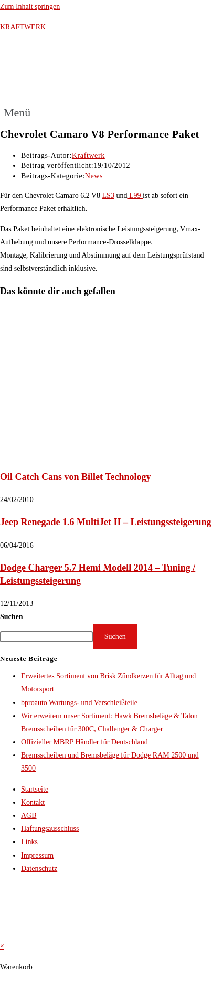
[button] (21, 113)
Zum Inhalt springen (30, 6)
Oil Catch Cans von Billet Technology (75, 477)
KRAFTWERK (23, 27)
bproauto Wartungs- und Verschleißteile (79, 703)
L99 (135, 195)
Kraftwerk (88, 155)
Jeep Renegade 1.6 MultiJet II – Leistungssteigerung (105, 522)
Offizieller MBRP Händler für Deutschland (84, 742)
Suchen (11, 617)
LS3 (108, 195)
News (94, 176)
